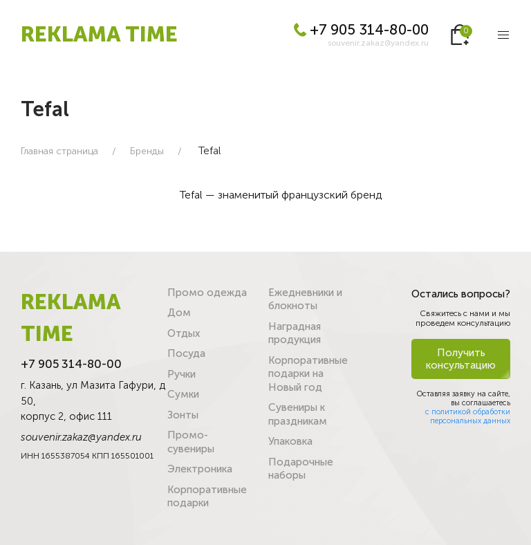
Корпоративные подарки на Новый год (308, 374)
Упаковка (290, 441)
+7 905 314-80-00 (361, 29)
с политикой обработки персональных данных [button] (467, 416)
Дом (179, 312)
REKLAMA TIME (99, 34)
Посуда (186, 353)
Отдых (183, 333)
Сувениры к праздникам (297, 414)
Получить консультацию (461, 359)
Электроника (199, 469)
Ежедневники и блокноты (305, 299)
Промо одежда (207, 292)
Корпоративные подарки (207, 496)
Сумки (183, 394)
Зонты (182, 415)
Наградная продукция (294, 333)
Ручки (181, 374)
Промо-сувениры (190, 442)
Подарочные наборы (300, 469)
